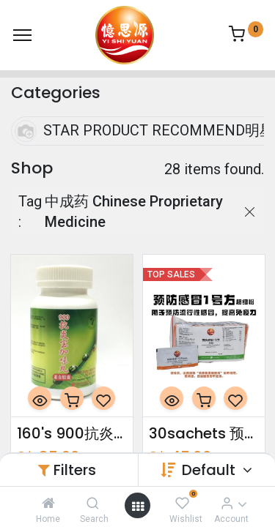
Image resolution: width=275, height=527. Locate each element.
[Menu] (22, 35)
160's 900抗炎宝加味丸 (72, 433)
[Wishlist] (182, 503)
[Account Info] (227, 503)
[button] (39, 398)
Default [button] (210, 470)
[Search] (93, 503)
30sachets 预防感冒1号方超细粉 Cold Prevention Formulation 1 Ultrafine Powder (204, 433)
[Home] (48, 503)
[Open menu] (138, 506)
